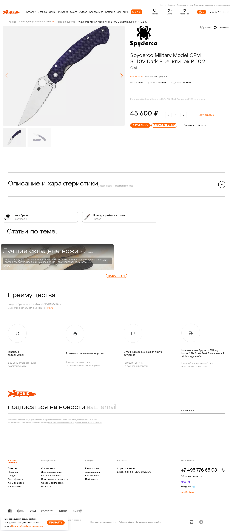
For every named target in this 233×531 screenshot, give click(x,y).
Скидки (136, 12)
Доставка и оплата (185, 5)
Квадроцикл (96, 12)
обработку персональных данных (58, 419)
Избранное (91, 479)
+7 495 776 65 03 (219, 12)
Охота (73, 12)
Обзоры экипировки (52, 482)
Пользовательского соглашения (89, 422)
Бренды (171, 5)
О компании (48, 468)
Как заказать (92, 475)
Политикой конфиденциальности (27, 526)
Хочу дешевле (206, 115)
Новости (46, 486)
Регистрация (92, 468)
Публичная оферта (126, 522)
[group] (64, 75)
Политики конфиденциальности (61, 422)
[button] (121, 76)
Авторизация (92, 472)
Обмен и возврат (51, 475)
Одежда (42, 12)
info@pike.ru (187, 492)
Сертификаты (15, 479)
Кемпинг (110, 12)
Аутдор (83, 12)
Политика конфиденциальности (103, 522)
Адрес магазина (223, 5)
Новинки (163, 5)
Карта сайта (14, 486)
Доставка (189, 125)
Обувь (52, 12)
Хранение (122, 12)
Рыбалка (63, 12)
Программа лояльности (204, 5)
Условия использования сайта (148, 522)
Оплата (202, 125)
